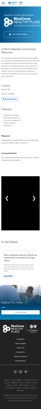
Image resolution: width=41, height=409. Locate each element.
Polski (18, 388)
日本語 (8, 385)
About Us (20, 348)
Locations (20, 339)
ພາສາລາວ (14, 382)
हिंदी (20, 385)
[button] (6, 198)
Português (26, 388)
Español (6, 380)
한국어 (34, 380)
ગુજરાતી (34, 382)
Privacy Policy (20, 361)
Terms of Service (20, 356)
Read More (10, 276)
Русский (26, 385)
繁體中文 (19, 380)
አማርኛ (21, 382)
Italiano (33, 388)
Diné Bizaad (20, 390)
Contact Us (20, 352)
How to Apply (20, 343)
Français (7, 382)
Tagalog (15, 385)
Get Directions (18, 34)
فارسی (32, 385)
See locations (20, 312)
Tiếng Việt (27, 380)
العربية (13, 380)
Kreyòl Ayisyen (10, 388)
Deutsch (27, 382)
